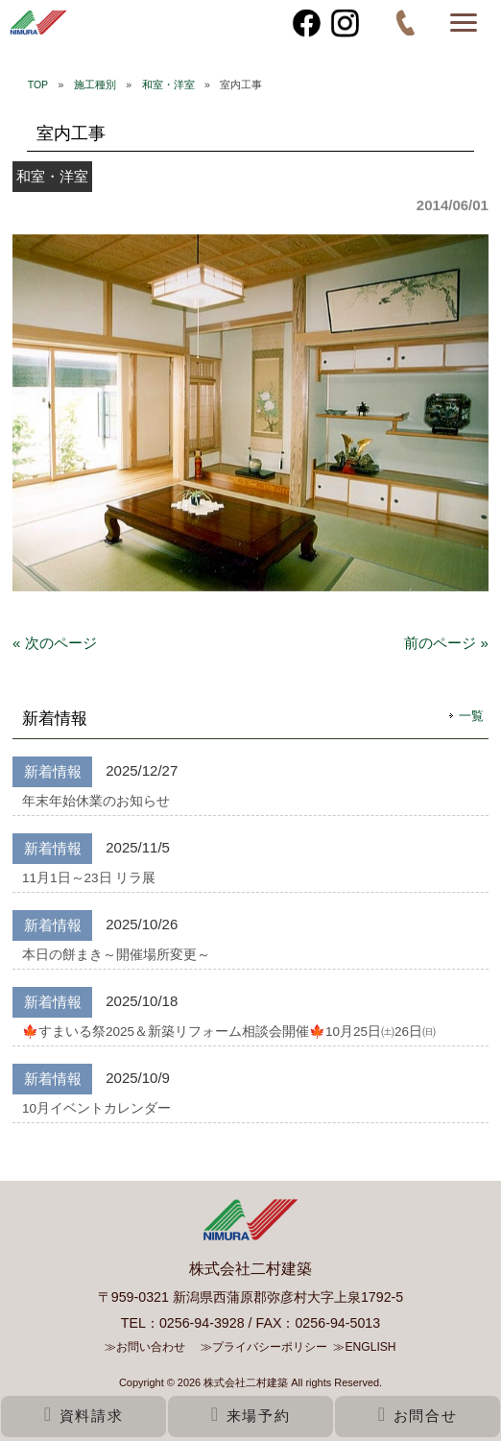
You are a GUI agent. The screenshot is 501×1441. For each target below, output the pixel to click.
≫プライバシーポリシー (264, 1347)
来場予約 (250, 1415)
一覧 (471, 715)
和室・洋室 (168, 84)
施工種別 (95, 84)
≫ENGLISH (364, 1347)
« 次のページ (54, 643)
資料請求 (83, 1415)
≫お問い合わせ (145, 1347)
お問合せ (417, 1415)
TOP (38, 84)
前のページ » (446, 643)
